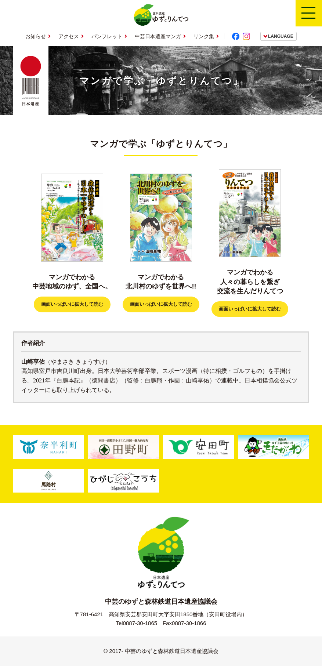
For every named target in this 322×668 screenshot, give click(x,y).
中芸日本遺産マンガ (158, 36)
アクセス (68, 36)
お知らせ (35, 36)
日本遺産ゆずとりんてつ (160, 15)
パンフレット (106, 36)
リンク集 (203, 36)
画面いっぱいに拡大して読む (72, 305)
